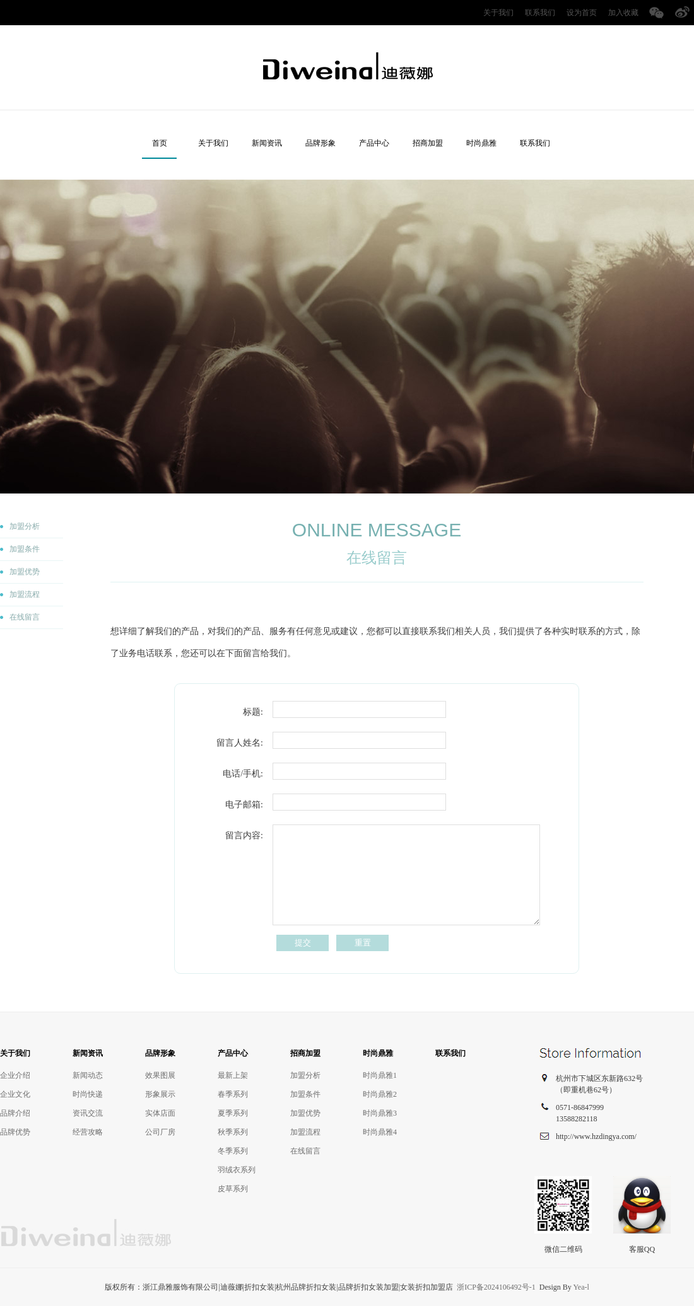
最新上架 (233, 1075)
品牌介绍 (15, 1113)
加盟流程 (24, 594)
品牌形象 (320, 143)
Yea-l (581, 1287)
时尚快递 (88, 1094)
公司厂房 (160, 1132)
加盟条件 (24, 549)
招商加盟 (428, 143)
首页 (159, 143)
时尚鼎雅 (481, 143)
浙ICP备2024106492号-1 (496, 1287)
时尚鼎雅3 (380, 1113)
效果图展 (160, 1075)
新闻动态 (88, 1075)
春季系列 (233, 1094)
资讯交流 (88, 1113)
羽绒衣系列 (237, 1169)
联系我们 (540, 12)
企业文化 (15, 1094)
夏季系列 (233, 1113)
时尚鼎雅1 (380, 1075)
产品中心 (374, 143)
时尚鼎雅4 (380, 1132)
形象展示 (160, 1094)
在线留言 (24, 617)
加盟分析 (24, 526)
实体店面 (160, 1113)
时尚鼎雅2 (380, 1094)
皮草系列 (233, 1188)
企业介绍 (15, 1075)
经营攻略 (88, 1132)
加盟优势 (24, 571)
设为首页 (582, 12)
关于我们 (498, 12)
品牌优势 (15, 1132)
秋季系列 (233, 1132)
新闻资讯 (267, 143)
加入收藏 (623, 12)
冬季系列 (233, 1151)
